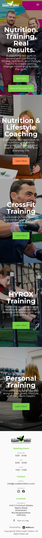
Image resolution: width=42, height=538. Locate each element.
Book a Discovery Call (21, 88)
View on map (23, 521)
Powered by (14, 527)
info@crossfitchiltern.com (21, 484)
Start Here (21, 78)
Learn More (21, 161)
